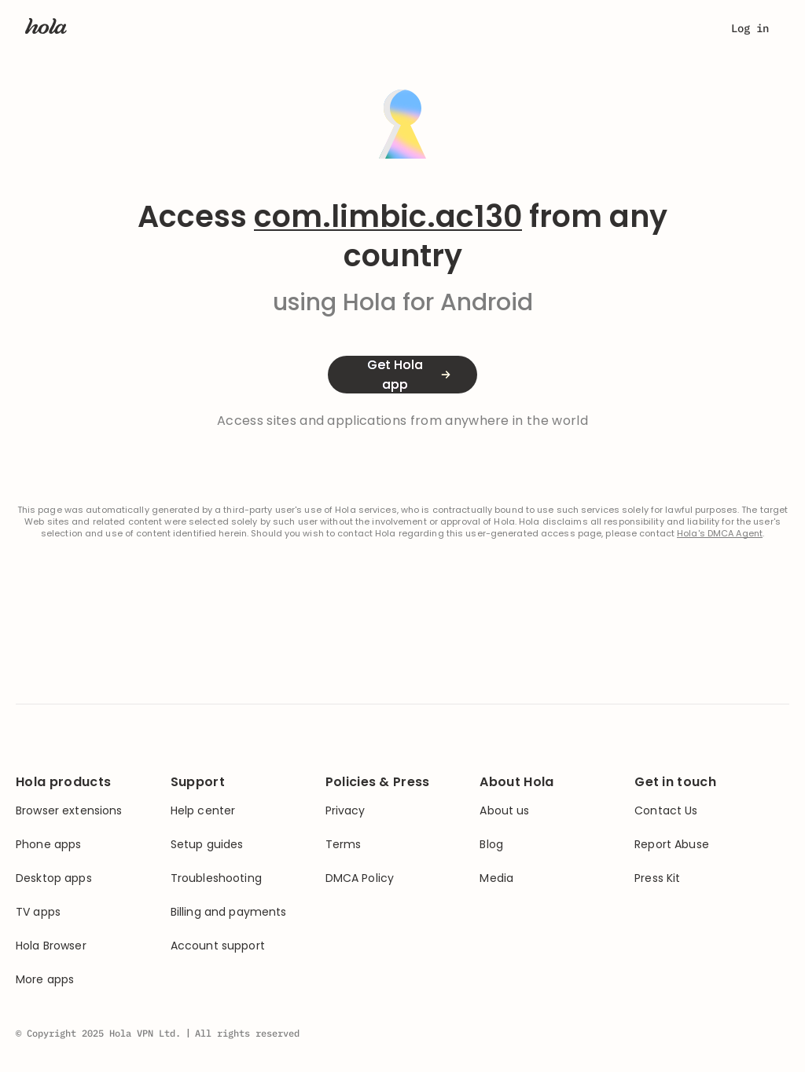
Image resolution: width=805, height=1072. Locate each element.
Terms (343, 844)
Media (496, 878)
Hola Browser (51, 945)
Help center (203, 810)
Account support (218, 945)
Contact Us (665, 810)
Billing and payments (229, 912)
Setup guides (207, 844)
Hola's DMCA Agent (720, 534)
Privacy (345, 810)
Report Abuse (671, 844)
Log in (750, 28)
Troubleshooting (216, 878)
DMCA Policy (360, 878)
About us (504, 810)
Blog (491, 844)
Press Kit (657, 878)
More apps (45, 979)
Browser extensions (69, 810)
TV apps (38, 912)
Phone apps (48, 844)
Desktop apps (54, 878)
